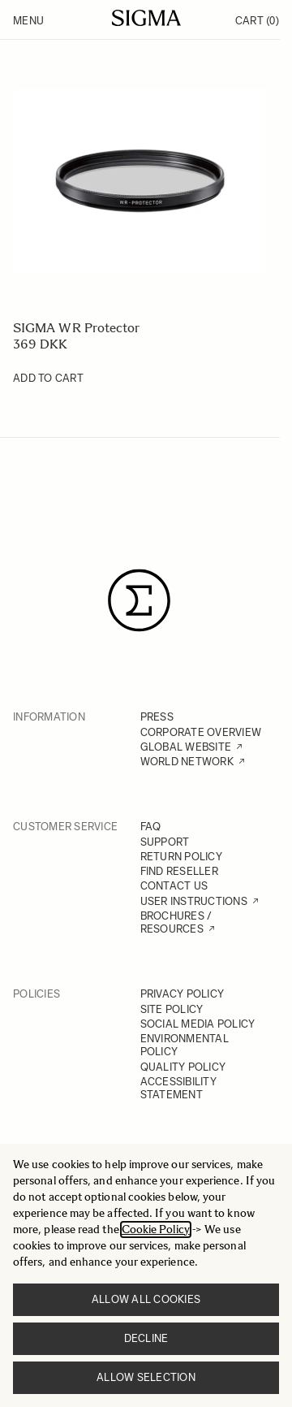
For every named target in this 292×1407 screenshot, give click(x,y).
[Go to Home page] (146, 18)
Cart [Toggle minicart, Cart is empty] (257, 21)
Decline (146, 1338)
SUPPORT (165, 842)
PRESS (157, 717)
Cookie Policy (156, 1229)
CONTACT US (174, 886)
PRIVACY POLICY (182, 994)
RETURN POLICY (181, 857)
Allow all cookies (146, 1299)
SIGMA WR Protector (76, 328)
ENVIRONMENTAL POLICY (184, 1045)
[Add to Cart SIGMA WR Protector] (48, 378)
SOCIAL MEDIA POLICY (198, 1024)
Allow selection (146, 1377)
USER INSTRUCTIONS (193, 901)
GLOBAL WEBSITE (186, 747)
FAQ (150, 826)
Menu (28, 21)
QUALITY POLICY (183, 1067)
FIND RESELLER (179, 871)
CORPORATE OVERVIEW (201, 732)
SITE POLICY (172, 1009)
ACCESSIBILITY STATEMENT (178, 1088)
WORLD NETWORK (187, 761)
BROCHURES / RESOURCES (176, 922)
